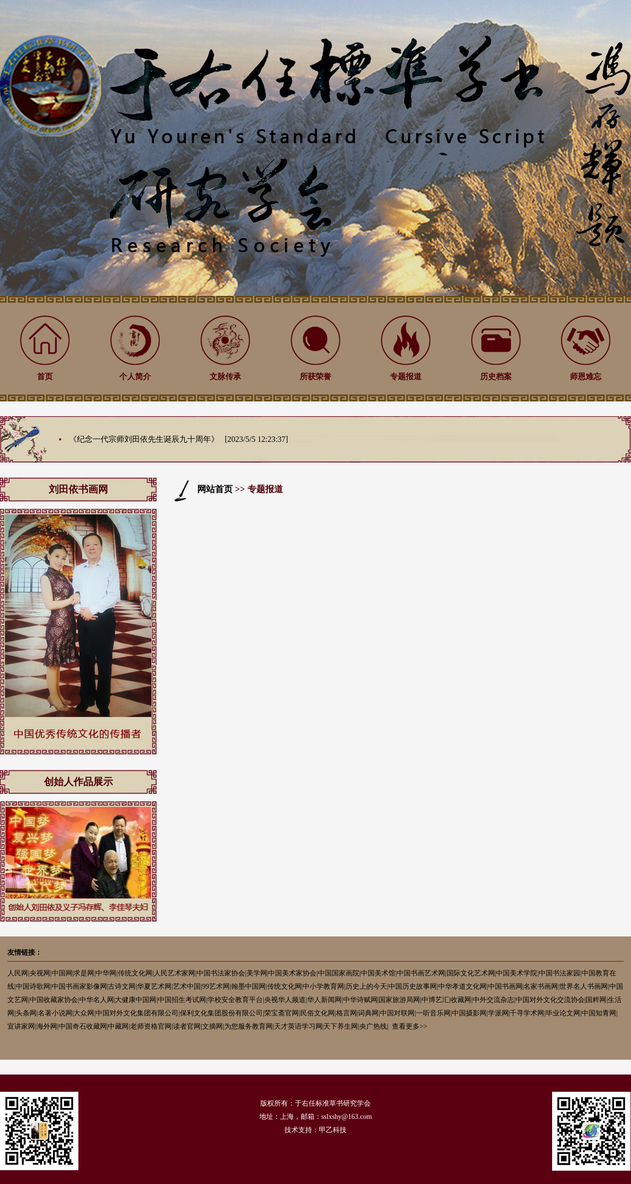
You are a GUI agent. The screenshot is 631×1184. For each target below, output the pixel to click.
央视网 (40, 973)
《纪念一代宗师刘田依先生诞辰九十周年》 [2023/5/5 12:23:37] (178, 439)
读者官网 (187, 1026)
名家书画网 (541, 986)
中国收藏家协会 (54, 1000)
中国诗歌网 (33, 986)
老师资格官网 (151, 1026)
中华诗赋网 (360, 1000)
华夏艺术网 (154, 986)
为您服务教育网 (248, 1026)
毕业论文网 (563, 1013)
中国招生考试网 (182, 1000)
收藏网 (461, 1000)
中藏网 (118, 1026)
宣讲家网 (21, 1026)
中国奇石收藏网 (83, 1026)
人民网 (17, 973)
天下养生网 (340, 1026)
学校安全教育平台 (235, 1000)
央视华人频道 (285, 1000)
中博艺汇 (435, 1000)
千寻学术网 (527, 1013)
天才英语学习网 (298, 1026)
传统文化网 (135, 973)
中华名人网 (96, 1000)
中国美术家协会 (292, 973)
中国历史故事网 (412, 986)
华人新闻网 (324, 1000)
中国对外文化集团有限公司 (137, 1013)
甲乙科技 (333, 1130)
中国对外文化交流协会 (550, 1000)
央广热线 (373, 1026)
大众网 (83, 1013)
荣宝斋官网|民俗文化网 (299, 1013)
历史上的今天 (366, 986)
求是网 (83, 973)
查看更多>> (409, 1026)
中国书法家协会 (221, 973)
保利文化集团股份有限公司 (221, 1013)
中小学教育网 (323, 986)
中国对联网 (397, 1013)
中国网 (62, 973)
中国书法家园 (559, 973)
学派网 (498, 1013)
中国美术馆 (378, 973)
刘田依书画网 (78, 489)
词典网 (368, 1013)
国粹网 (596, 1000)
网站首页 (215, 489)
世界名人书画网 (584, 986)
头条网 (26, 1013)
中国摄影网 (469, 1013)
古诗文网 (122, 986)
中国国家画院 (338, 973)
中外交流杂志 (493, 1000)
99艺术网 (216, 986)
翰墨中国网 (248, 986)
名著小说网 (55, 1013)
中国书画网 (505, 986)
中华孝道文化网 (462, 986)
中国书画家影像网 (79, 986)
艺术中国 (187, 986)
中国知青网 (599, 1013)
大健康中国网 (135, 1000)
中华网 (106, 973)
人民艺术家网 (174, 973)
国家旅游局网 (399, 1000)
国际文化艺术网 (471, 973)
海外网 (46, 1026)
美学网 (256, 973)
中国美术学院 (516, 973)
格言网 (346, 1013)
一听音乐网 (433, 1013)
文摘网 (212, 1026)
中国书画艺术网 (421, 973)
